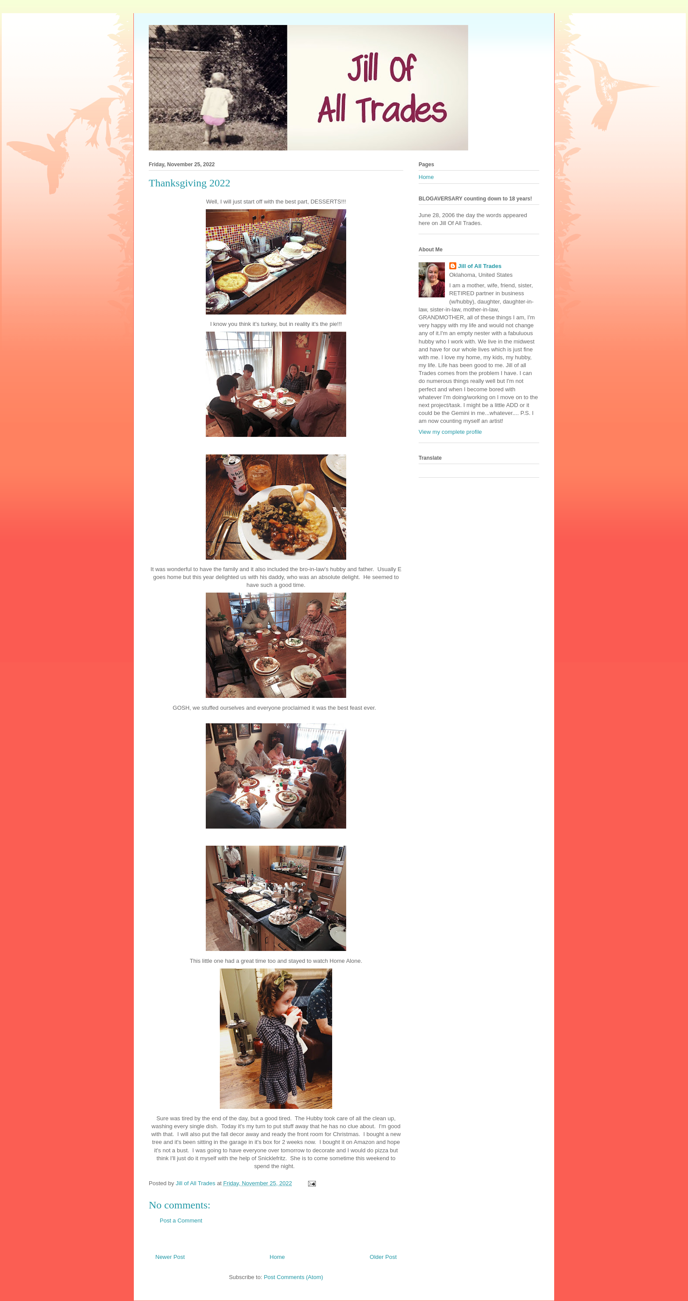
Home (277, 1257)
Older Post (383, 1257)
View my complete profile (450, 432)
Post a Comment (181, 1220)
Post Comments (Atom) (293, 1277)
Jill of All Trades (480, 266)
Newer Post (170, 1257)
